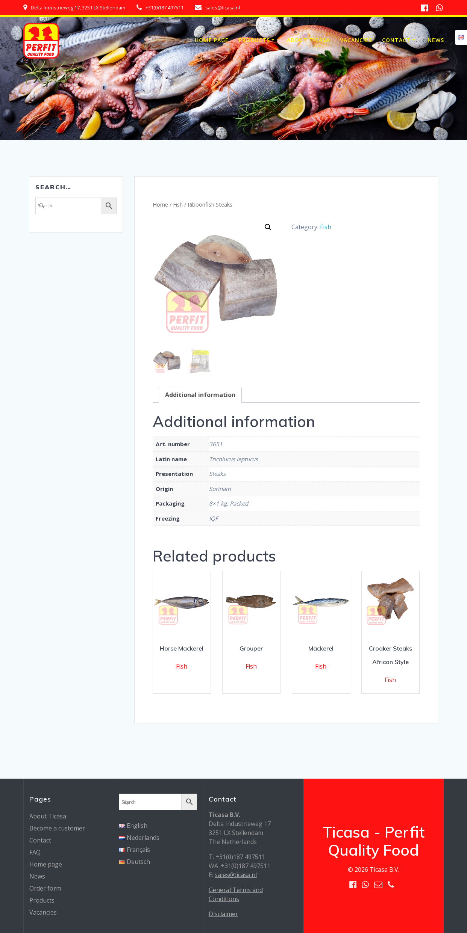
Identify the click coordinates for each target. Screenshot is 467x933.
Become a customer (57, 828)
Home (160, 204)
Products (254, 40)
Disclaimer (223, 914)
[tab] (200, 395)
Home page (212, 40)
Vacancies (356, 40)
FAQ (35, 852)
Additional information (200, 395)
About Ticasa (308, 40)
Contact (396, 40)
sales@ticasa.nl (236, 875)
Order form (45, 888)
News (436, 40)
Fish (178, 204)
